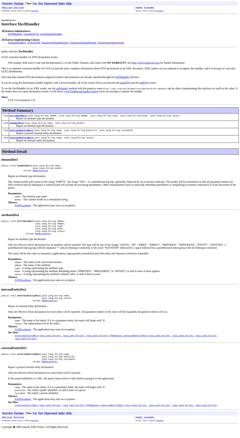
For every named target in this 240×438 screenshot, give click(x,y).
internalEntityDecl (21, 137)
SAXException (40, 172)
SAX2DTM (33, 42)
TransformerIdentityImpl (111, 42)
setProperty (62, 88)
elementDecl (17, 122)
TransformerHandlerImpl (54, 42)
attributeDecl (18, 115)
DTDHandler (122, 77)
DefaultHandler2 (17, 42)
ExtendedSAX (31, 34)
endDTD (144, 82)
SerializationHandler (51, 34)
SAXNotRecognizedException (82, 91)
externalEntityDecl (21, 130)
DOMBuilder (15, 34)
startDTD (125, 82)
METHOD (34, 11)
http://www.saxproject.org (146, 62)
